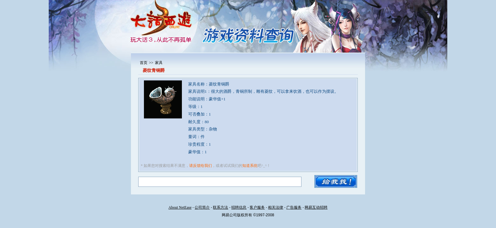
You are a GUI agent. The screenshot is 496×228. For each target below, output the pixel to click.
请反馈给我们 (200, 165)
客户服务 (257, 207)
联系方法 (220, 207)
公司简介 (202, 207)
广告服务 (293, 207)
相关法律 (275, 207)
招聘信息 (238, 207)
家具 (159, 62)
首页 (143, 62)
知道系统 (249, 165)
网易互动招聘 (316, 207)
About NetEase (180, 207)
